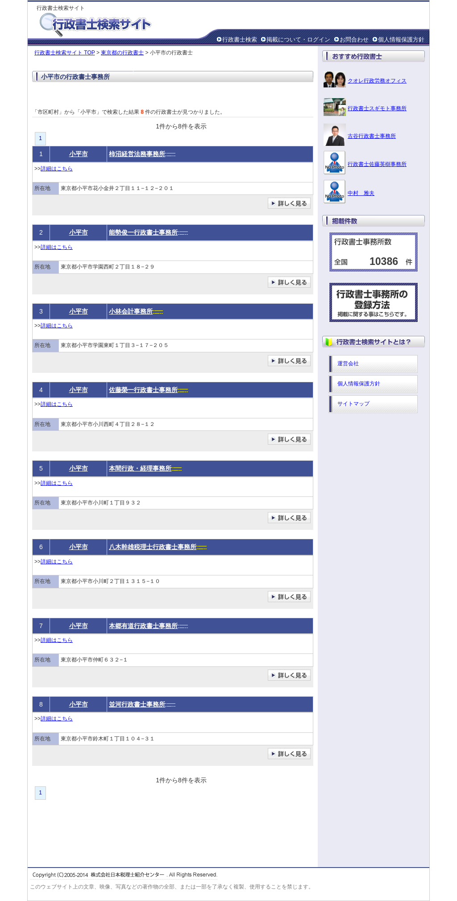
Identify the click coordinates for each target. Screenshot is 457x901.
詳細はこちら (57, 168)
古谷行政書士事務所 (372, 136)
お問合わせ (354, 39)
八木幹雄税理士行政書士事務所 (152, 546)
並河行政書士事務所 (137, 704)
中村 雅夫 (361, 193)
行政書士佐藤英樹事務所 (377, 164)
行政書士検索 (239, 39)
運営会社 (348, 363)
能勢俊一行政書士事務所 (143, 232)
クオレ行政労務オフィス (377, 81)
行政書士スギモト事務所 (377, 108)
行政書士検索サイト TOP (64, 53)
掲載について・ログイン (298, 39)
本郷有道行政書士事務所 (143, 625)
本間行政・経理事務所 (140, 468)
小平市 (78, 153)
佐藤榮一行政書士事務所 (143, 389)
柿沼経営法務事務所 (137, 153)
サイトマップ (353, 404)
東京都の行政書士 (122, 53)
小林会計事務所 (131, 311)
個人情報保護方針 (401, 39)
